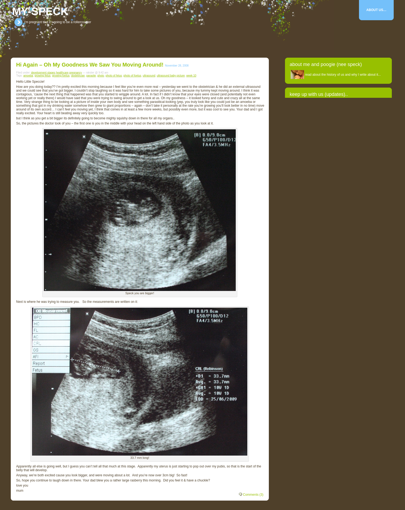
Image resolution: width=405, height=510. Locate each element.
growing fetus (42, 75)
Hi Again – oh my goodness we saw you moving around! (89, 65)
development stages (43, 72)
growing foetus (60, 75)
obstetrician (78, 75)
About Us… (376, 10)
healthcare (62, 72)
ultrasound (149, 75)
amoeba (28, 75)
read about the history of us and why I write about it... (343, 75)
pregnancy (75, 72)
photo (100, 75)
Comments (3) (253, 495)
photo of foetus (132, 75)
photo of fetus (113, 75)
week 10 (191, 75)
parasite (91, 75)
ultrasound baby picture (171, 75)
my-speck (40, 11)
